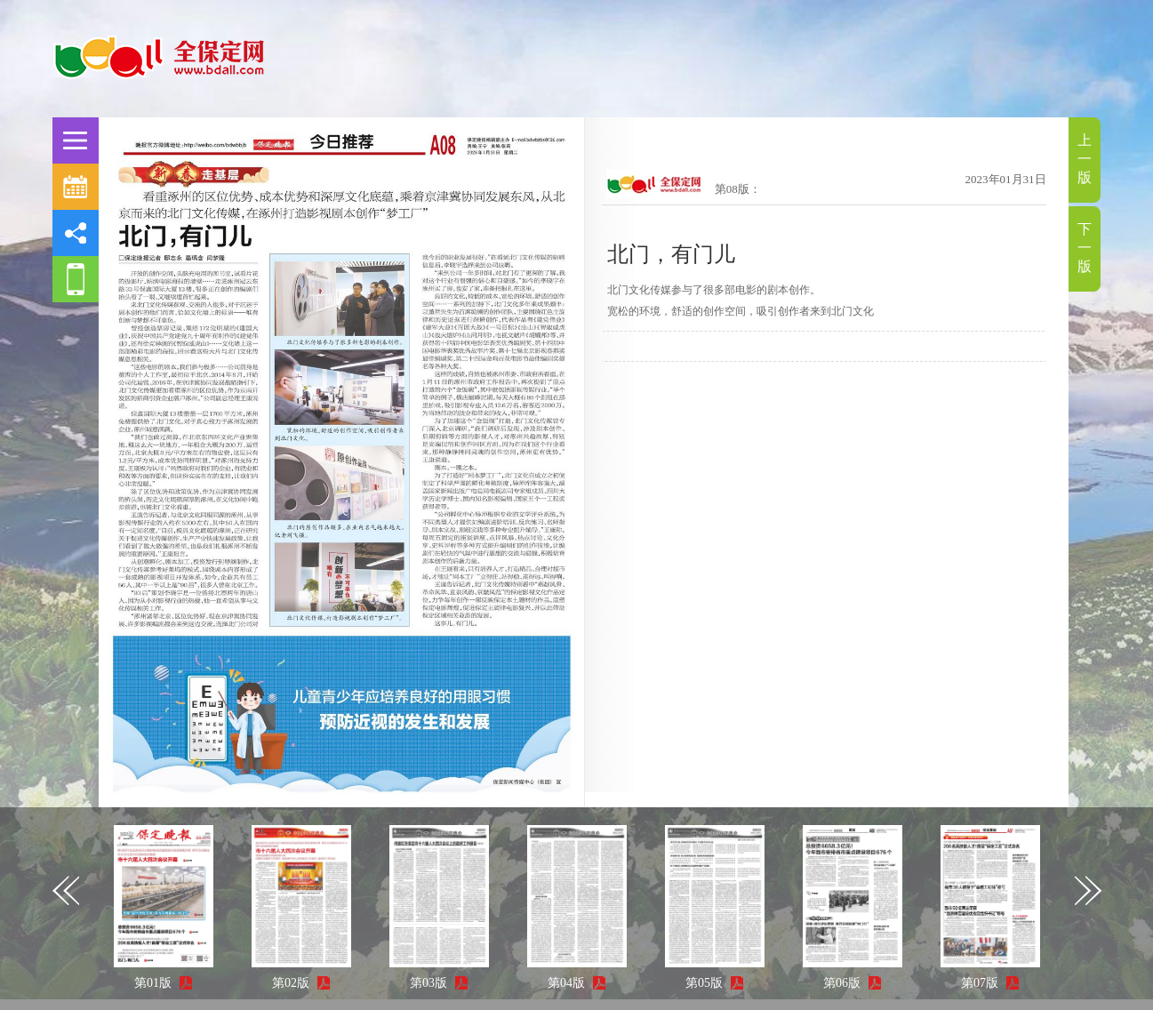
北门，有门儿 (671, 254)
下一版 (1084, 247)
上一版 (1084, 158)
